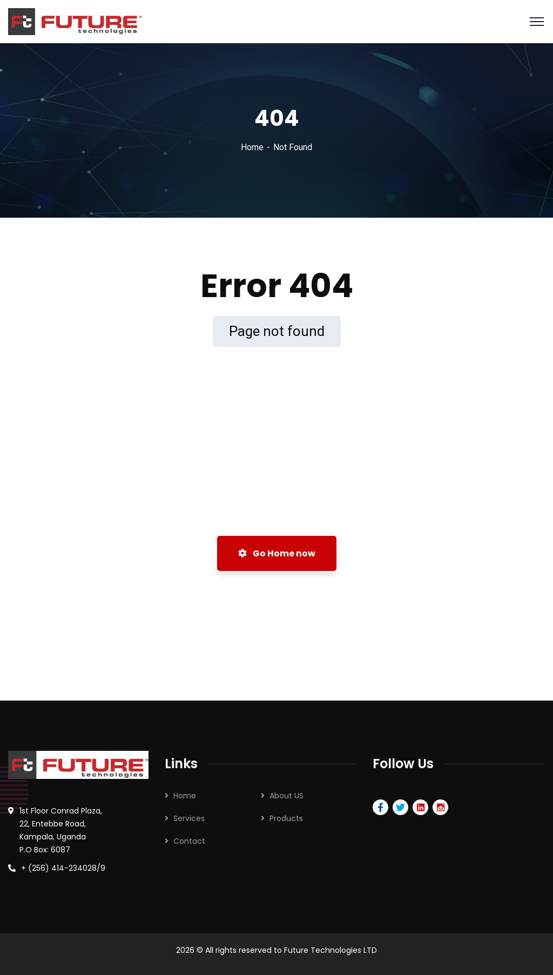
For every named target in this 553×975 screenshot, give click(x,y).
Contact (189, 841)
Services (189, 818)
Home (252, 147)
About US (286, 795)
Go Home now (276, 553)
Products (286, 818)
